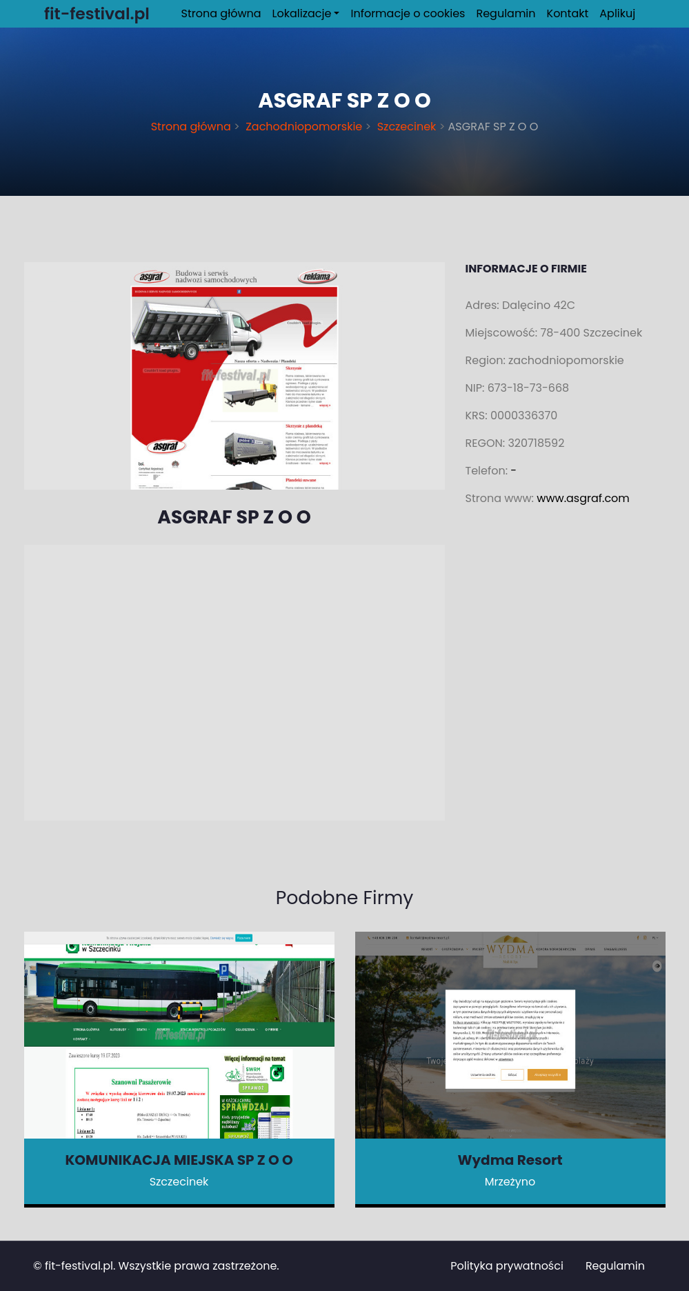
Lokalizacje (302, 13)
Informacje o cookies (407, 13)
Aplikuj (617, 13)
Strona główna (221, 13)
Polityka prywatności (506, 1266)
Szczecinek (406, 126)
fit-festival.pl (79, 1266)
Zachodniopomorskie (304, 126)
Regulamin (505, 13)
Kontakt (568, 13)
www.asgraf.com (583, 498)
